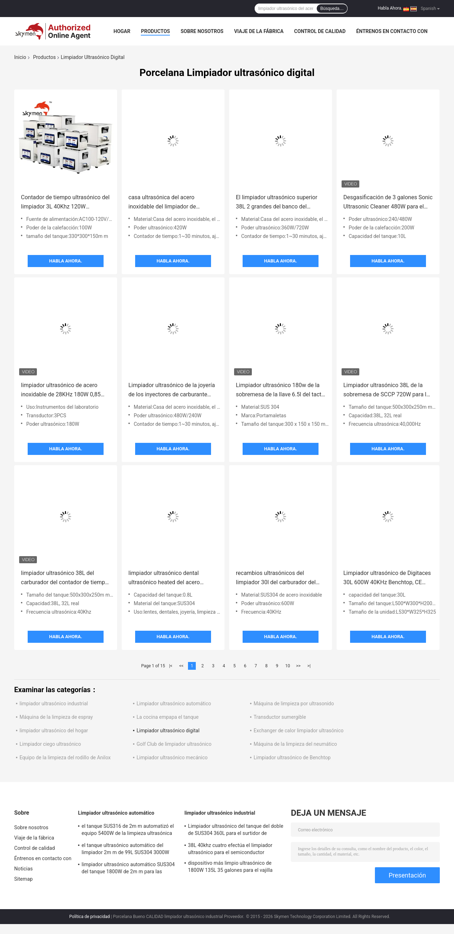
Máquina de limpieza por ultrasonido (294, 703)
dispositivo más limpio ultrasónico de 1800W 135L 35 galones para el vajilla (230, 866)
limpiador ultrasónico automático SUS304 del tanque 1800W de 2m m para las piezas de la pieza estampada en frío (128, 869)
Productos (155, 31)
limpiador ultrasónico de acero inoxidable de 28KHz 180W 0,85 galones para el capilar (61, 390)
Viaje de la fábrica (258, 31)
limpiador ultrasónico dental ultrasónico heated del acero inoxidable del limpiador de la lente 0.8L (172, 578)
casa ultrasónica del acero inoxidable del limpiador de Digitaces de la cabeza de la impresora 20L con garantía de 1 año (169, 202)
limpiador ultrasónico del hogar (54, 730)
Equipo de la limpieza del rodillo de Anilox (65, 757)
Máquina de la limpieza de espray (56, 717)
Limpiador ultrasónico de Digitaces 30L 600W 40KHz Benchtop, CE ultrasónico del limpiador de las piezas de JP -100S (387, 578)
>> (298, 665)
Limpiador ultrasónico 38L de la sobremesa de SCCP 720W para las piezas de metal (387, 390)
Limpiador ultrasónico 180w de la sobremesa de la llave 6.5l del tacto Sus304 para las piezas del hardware (280, 390)
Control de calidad (319, 31)
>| (308, 665)
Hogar (122, 31)
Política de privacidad (89, 916)
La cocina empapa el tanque (168, 717)
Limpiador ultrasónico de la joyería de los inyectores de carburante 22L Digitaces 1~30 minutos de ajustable (171, 390)
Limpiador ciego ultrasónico (50, 744)
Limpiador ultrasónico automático (174, 703)
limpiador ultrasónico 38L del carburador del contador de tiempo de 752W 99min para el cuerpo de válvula (64, 578)
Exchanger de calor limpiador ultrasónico (299, 730)
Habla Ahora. (390, 8)
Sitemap (23, 879)
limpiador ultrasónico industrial (54, 703)
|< (170, 665)
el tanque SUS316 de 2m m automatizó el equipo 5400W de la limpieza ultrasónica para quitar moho (128, 830)
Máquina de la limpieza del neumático (295, 744)
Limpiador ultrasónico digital (168, 730)
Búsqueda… (332, 8)
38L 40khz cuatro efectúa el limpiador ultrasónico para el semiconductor (230, 848)
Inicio (20, 57)
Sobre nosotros (202, 31)
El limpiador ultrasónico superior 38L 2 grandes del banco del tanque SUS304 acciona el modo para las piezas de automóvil (277, 202)
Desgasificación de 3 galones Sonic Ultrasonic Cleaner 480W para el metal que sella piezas (388, 202)
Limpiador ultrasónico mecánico (172, 757)
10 (287, 665)
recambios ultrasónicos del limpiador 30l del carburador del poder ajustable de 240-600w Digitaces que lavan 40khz (276, 578)
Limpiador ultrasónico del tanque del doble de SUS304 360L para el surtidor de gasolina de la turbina (235, 830)
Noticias (23, 868)
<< (181, 665)
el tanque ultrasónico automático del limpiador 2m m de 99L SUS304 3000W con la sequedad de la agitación (125, 849)
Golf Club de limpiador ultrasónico (174, 744)
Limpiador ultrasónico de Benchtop (292, 757)
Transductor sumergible (280, 717)
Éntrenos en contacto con (391, 31)
